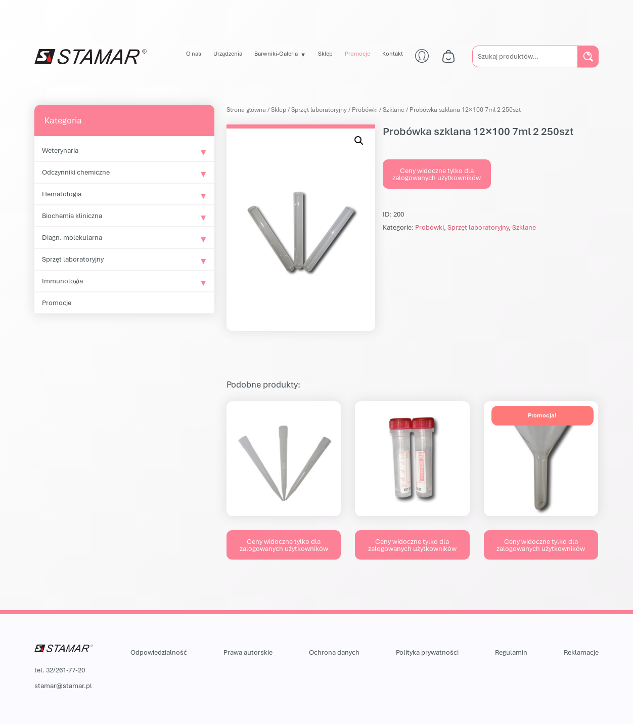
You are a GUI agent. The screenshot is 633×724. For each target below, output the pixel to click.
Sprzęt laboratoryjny (73, 259)
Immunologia (62, 280)
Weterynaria (60, 150)
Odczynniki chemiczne (76, 172)
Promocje (357, 53)
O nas (193, 53)
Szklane (393, 109)
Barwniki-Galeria (276, 53)
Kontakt (392, 53)
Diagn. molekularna (72, 237)
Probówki (365, 109)
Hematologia (61, 193)
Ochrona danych (334, 652)
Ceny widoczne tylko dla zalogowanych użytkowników (436, 174)
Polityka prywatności (427, 652)
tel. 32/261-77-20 (59, 669)
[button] (359, 141)
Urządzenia (227, 53)
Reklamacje (581, 652)
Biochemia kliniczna (72, 215)
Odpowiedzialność (158, 652)
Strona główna (246, 109)
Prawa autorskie (248, 652)
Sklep (325, 53)
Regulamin (511, 652)
